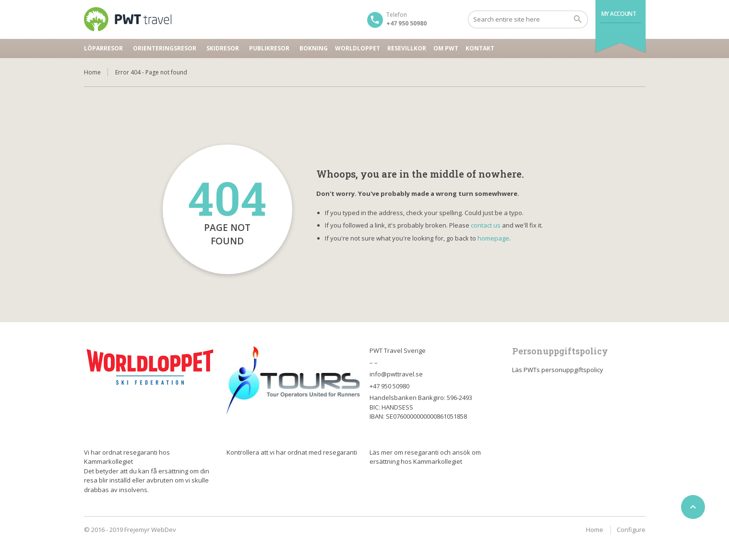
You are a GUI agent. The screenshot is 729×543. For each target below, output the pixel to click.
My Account (618, 14)
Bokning (313, 48)
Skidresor (222, 48)
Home (92, 72)
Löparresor (103, 48)
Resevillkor (406, 48)
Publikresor (269, 48)
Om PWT (445, 48)
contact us (486, 225)
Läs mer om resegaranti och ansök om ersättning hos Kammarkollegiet (425, 457)
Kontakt (480, 48)
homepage (493, 238)
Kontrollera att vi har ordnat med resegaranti (292, 452)
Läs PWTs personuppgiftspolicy (557, 369)
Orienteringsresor (164, 48)
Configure (631, 529)
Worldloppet (357, 48)
